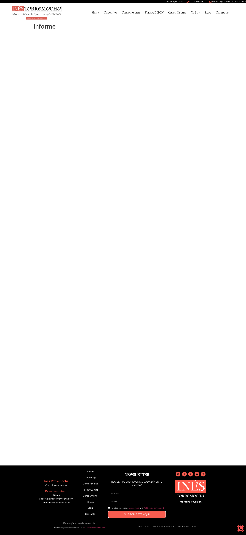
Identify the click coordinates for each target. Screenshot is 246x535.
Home (95, 12)
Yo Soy (195, 12)
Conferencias (131, 12)
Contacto (222, 12)
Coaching (110, 12)
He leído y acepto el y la (137, 508)
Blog (207, 12)
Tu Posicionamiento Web (94, 528)
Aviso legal (134, 508)
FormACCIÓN (154, 12)
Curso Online (177, 12)
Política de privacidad (154, 508)
